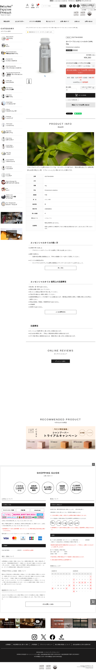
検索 (63, 6)
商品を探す (7, 21)
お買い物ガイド (64, 21)
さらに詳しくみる (48, 604)
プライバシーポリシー (46, 644)
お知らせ (77, 21)
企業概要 (8, 644)
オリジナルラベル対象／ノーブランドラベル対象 (78, 63)
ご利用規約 (34, 644)
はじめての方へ (19, 21)
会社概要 (84, 9)
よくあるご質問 (92, 9)
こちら (20, 520)
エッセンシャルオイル (42, 27)
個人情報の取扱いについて (62, 644)
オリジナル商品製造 (35, 21)
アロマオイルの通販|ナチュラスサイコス (85, 666)
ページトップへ (93, 464)
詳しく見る (60, 268)
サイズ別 (51, 27)
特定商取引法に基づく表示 (20, 644)
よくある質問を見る (60, 312)
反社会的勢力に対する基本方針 (82, 644)
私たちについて (50, 21)
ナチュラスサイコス (31, 27)
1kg (55, 27)
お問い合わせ (88, 21)
